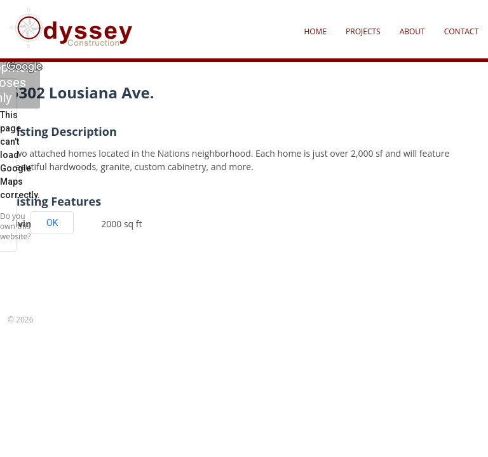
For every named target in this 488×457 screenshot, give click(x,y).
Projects (363, 31)
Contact (461, 31)
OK (52, 223)
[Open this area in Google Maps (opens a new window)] (24, 66)
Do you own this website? (15, 226)
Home (315, 31)
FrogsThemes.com (70, 319)
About (412, 31)
